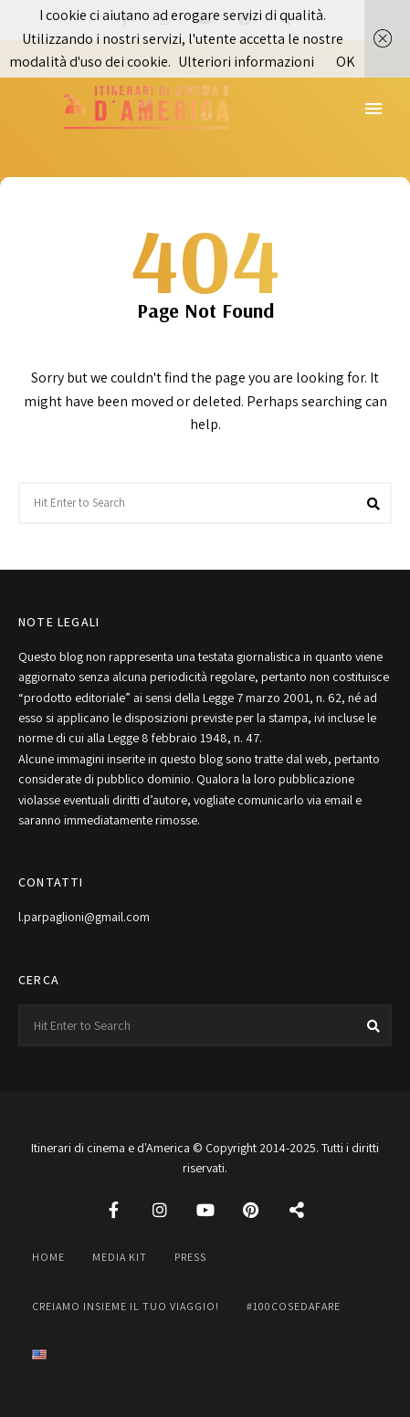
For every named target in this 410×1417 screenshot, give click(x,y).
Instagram (159, 1209)
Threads (296, 1209)
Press (190, 1257)
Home (48, 1257)
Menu (373, 108)
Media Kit (119, 1257)
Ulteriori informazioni (246, 61)
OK (345, 61)
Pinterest (251, 1209)
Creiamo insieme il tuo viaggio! (125, 1306)
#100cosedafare (294, 1306)
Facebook (114, 1209)
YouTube (205, 1209)
